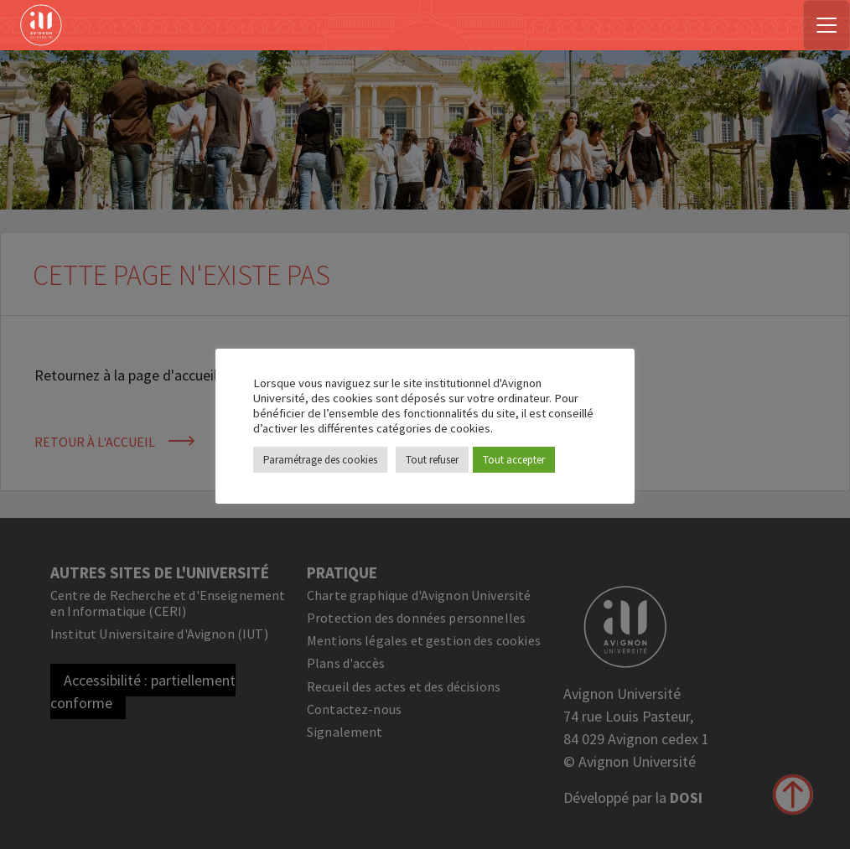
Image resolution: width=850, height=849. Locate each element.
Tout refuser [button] (432, 460)
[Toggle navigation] (826, 25)
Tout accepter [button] (514, 460)
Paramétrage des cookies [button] (320, 460)
